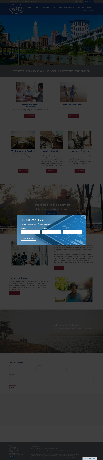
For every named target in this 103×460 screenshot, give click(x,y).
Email (64, 228)
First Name (24, 228)
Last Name (44, 228)
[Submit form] (28, 238)
